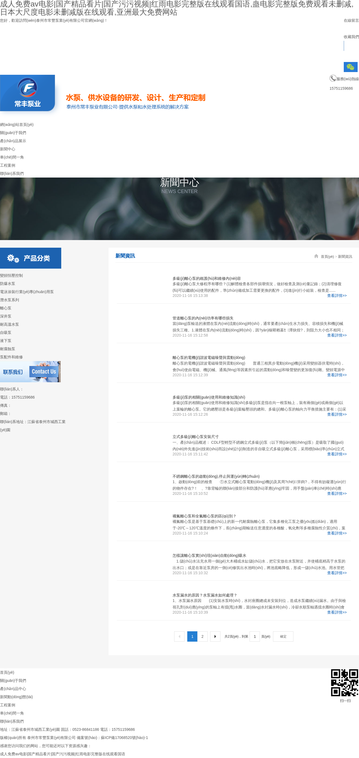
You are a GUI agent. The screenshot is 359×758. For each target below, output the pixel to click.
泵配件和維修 (11, 357)
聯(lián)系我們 (12, 721)
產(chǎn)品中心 (13, 688)
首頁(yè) (327, 256)
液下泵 (5, 340)
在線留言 (351, 20)
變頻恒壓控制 (11, 275)
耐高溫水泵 (9, 324)
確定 (283, 636)
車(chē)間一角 (12, 713)
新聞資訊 (345, 256)
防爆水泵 (7, 283)
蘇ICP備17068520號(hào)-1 (124, 737)
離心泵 (5, 308)
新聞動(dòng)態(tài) (16, 697)
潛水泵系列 (9, 300)
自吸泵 (5, 332)
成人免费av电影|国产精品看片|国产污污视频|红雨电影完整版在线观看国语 (62, 754)
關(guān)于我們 (13, 680)
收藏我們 (351, 37)
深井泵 (5, 316)
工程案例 (7, 705)
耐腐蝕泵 (7, 349)
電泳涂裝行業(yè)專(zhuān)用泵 (27, 292)
